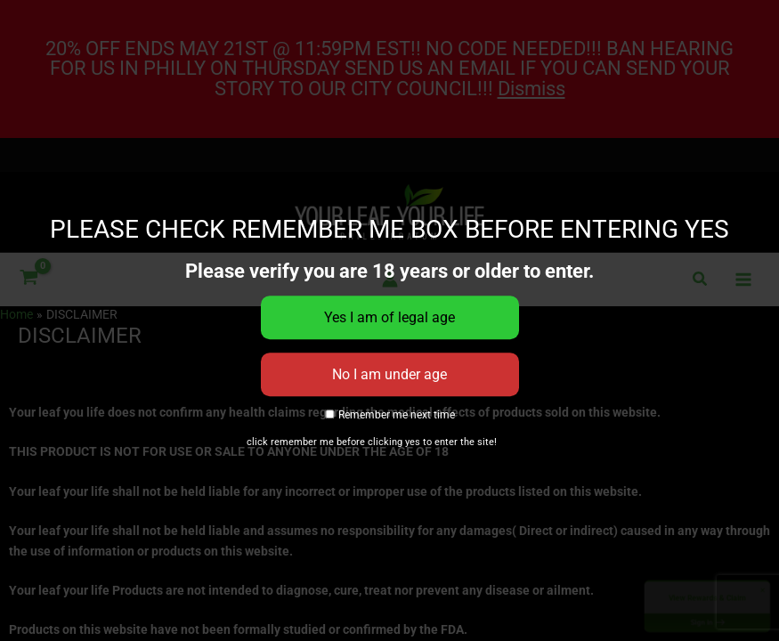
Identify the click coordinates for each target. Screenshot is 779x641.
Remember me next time (389, 416)
